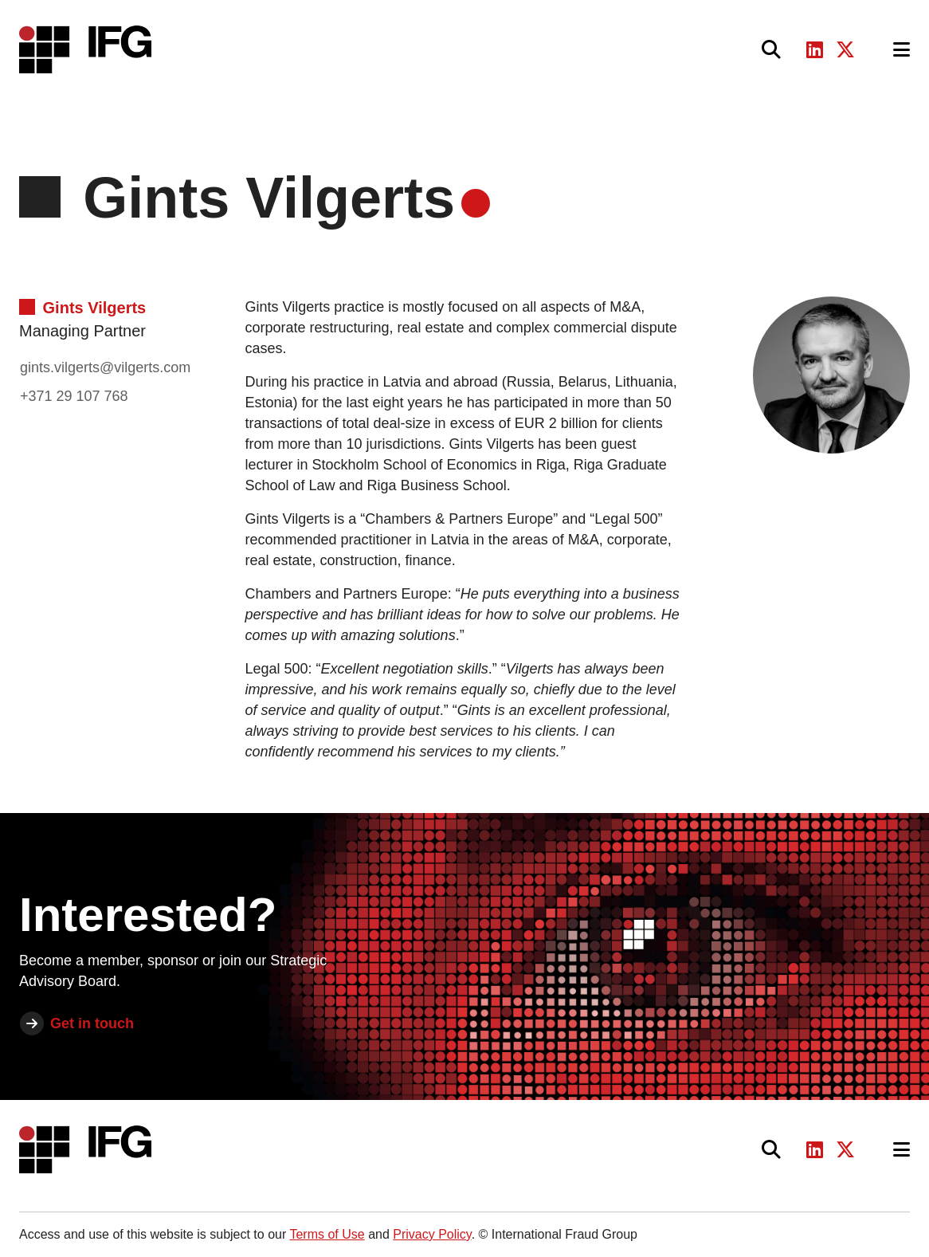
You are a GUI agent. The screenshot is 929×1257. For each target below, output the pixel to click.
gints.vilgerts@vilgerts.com (105, 367)
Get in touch (92, 1023)
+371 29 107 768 (74, 396)
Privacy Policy (432, 1234)
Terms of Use (326, 1234)
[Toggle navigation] (901, 50)
